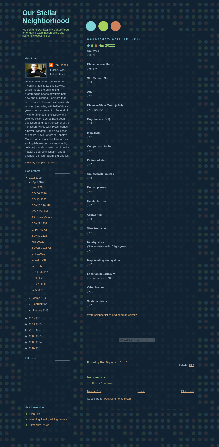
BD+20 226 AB (41, 205)
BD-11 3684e (40, 271)
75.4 (191, 365)
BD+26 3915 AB (42, 247)
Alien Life (34, 413)
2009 (32, 336)
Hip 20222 (38, 241)
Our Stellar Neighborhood (45, 17)
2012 (32, 318)
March (36, 297)
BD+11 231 (39, 277)
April (35, 182)
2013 (32, 177)
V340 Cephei (40, 211)
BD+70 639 (39, 284)
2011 (32, 324)
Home (141, 391)
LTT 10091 (38, 253)
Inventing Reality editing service (48, 419)
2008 (32, 342)
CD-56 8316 (39, 193)
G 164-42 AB (40, 229)
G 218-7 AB (39, 259)
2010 (32, 329)
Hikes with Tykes (39, 424)
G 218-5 (37, 265)
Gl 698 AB (38, 289)
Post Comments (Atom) (118, 398)
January (37, 310)
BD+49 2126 (39, 235)
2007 (32, 348)
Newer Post (94, 391)
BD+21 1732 (39, 223)
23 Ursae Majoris (42, 217)
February (38, 303)
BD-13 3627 (39, 199)
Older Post (187, 391)
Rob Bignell (61, 64)
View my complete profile (40, 162)
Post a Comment (102, 383)
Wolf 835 (37, 187)
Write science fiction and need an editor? (112, 314)
